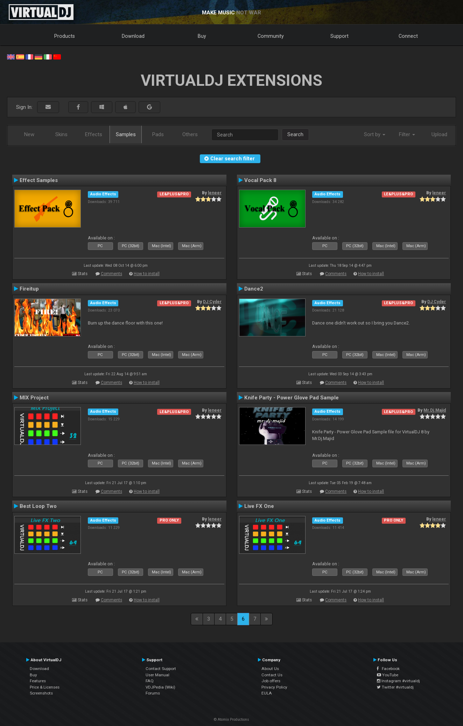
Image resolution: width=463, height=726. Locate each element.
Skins (61, 134)
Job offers (270, 680)
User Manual (157, 674)
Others (190, 134)
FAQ (150, 680)
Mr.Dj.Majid (434, 410)
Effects (93, 134)
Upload (439, 134)
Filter (407, 134)
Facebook (388, 668)
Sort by (374, 134)
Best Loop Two (38, 506)
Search (295, 134)
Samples (126, 134)
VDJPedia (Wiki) (160, 687)
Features (38, 680)
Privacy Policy (274, 687)
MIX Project (34, 398)
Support (339, 36)
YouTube (387, 674)
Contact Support (161, 668)
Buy (202, 36)
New (29, 134)
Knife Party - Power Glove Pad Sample (291, 398)
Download (133, 36)
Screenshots (41, 693)
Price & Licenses (44, 687)
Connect (408, 36)
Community (271, 36)
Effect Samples (39, 180)
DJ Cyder (212, 301)
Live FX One (259, 506)
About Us (270, 668)
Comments (111, 273)
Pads (158, 134)
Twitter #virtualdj (395, 687)
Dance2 (253, 289)
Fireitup (29, 289)
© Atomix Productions (231, 719)
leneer (215, 192)
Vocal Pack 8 (260, 180)
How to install (147, 273)
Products (64, 36)
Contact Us (271, 674)
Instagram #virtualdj (398, 680)
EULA (266, 693)
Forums (153, 693)
